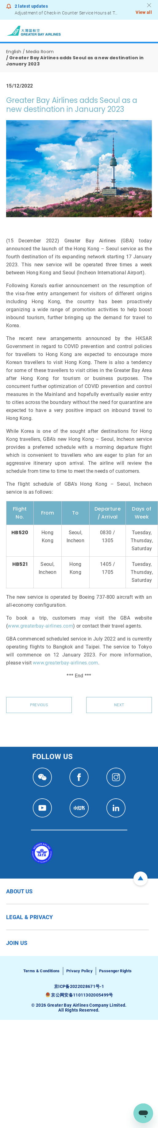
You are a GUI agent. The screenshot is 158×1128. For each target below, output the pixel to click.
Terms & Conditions (41, 971)
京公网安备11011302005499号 (82, 995)
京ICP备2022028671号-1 (79, 986)
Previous (39, 705)
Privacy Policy (79, 971)
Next (119, 705)
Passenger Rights (115, 971)
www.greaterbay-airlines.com (40, 626)
